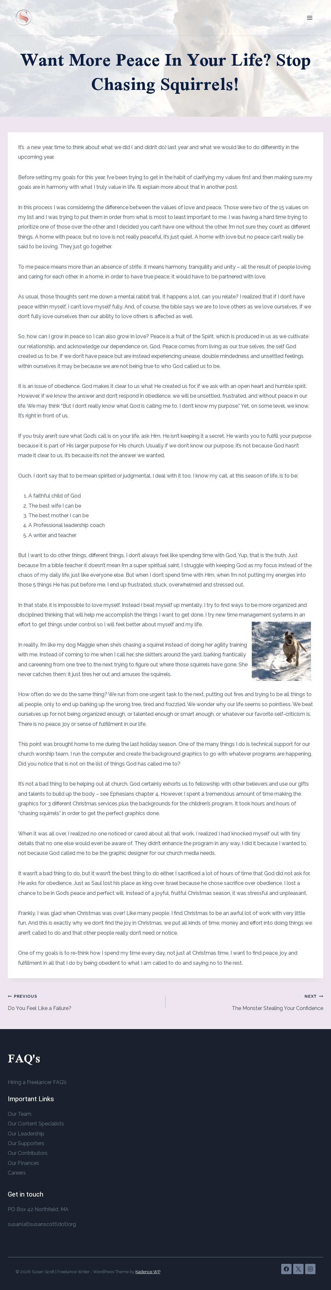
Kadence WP (147, 1271)
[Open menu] (309, 18)
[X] (298, 1269)
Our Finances (23, 1163)
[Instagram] (310, 1269)
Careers (17, 1173)
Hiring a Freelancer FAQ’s (37, 1082)
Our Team (19, 1114)
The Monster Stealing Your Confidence (247, 1001)
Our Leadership (26, 1134)
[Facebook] (286, 1269)
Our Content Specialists (36, 1124)
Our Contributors (28, 1153)
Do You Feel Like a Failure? (84, 1001)
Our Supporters (26, 1143)
